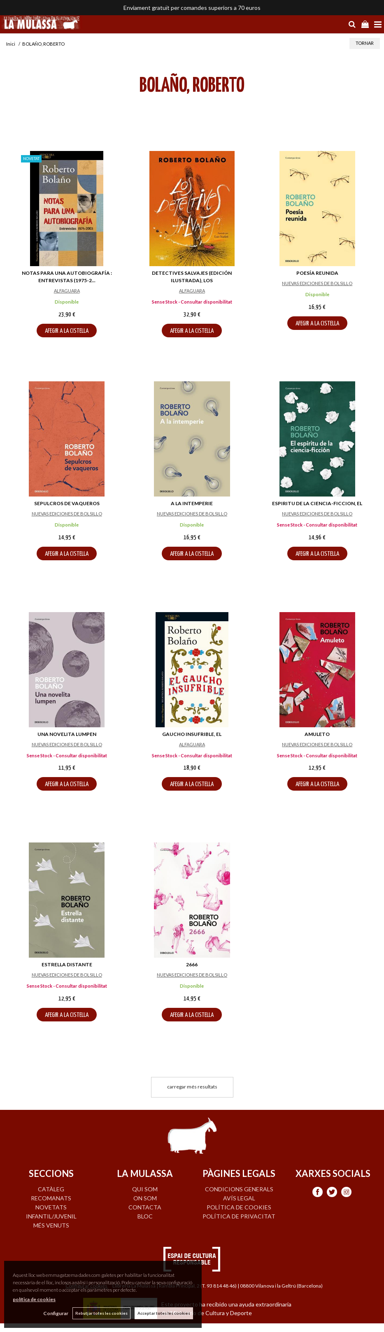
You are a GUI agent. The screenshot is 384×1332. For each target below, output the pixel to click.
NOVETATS (51, 1207)
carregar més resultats (192, 1087)
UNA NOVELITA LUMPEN (66, 734)
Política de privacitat (238, 1216)
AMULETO (317, 734)
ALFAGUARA (67, 290)
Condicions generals (239, 1189)
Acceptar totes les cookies (163, 1313)
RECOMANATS (51, 1198)
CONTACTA (144, 1207)
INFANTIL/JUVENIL (51, 1216)
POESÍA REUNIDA (317, 273)
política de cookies (34, 1299)
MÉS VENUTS (51, 1225)
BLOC (145, 1216)
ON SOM (145, 1198)
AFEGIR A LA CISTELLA (66, 331)
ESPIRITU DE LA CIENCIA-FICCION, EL (317, 503)
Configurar (55, 1313)
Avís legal (239, 1198)
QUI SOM (145, 1189)
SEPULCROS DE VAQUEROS (67, 503)
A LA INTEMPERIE (192, 503)
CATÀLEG (51, 1189)
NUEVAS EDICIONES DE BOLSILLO (317, 283)
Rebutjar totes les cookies (101, 1313)
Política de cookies (239, 1207)
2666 (192, 964)
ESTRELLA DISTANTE (67, 964)
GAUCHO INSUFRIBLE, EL (191, 734)
